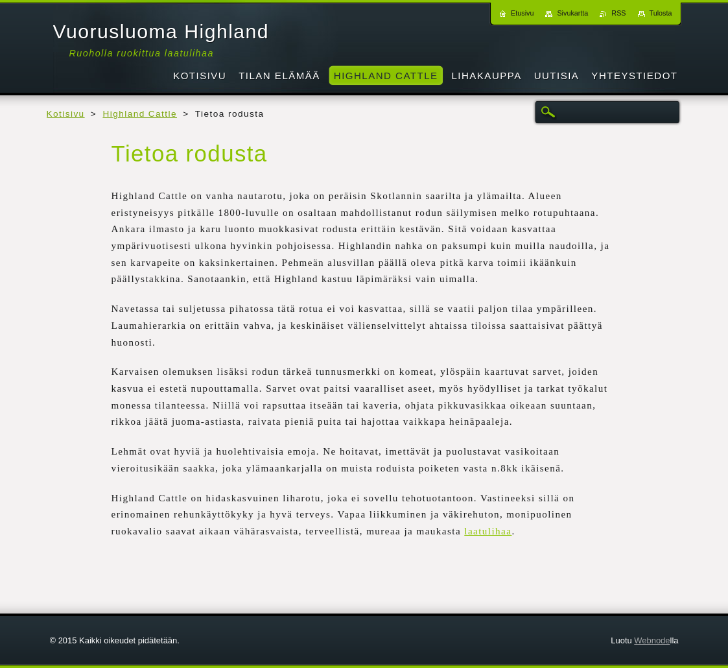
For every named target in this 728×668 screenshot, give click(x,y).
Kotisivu (66, 114)
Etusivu (522, 13)
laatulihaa (487, 531)
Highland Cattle (139, 114)
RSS (618, 13)
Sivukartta (572, 13)
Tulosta (661, 13)
